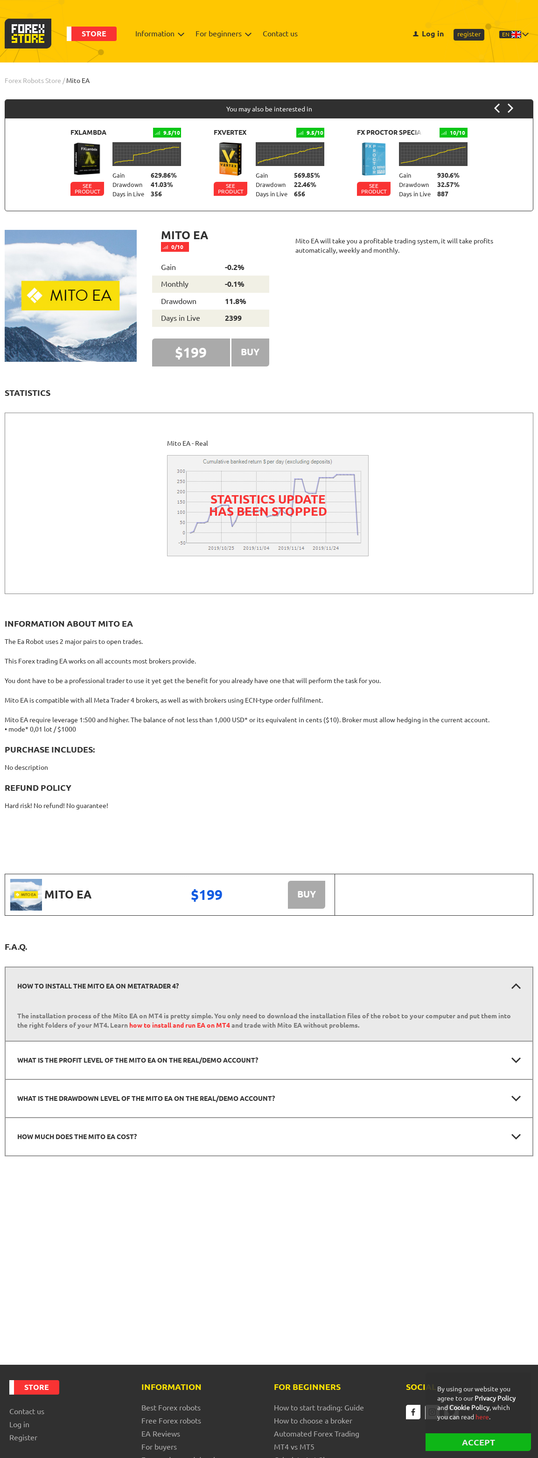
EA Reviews (160, 1434)
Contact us (280, 33)
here (482, 1417)
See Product (87, 189)
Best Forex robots (171, 1407)
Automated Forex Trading (316, 1434)
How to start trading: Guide (319, 1407)
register (469, 34)
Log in (428, 33)
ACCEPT (478, 1442)
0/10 (174, 247)
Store (94, 33)
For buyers (159, 1447)
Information (157, 33)
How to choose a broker (313, 1421)
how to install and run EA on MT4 (179, 1026)
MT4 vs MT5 (294, 1447)
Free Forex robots (171, 1421)
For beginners (221, 33)
